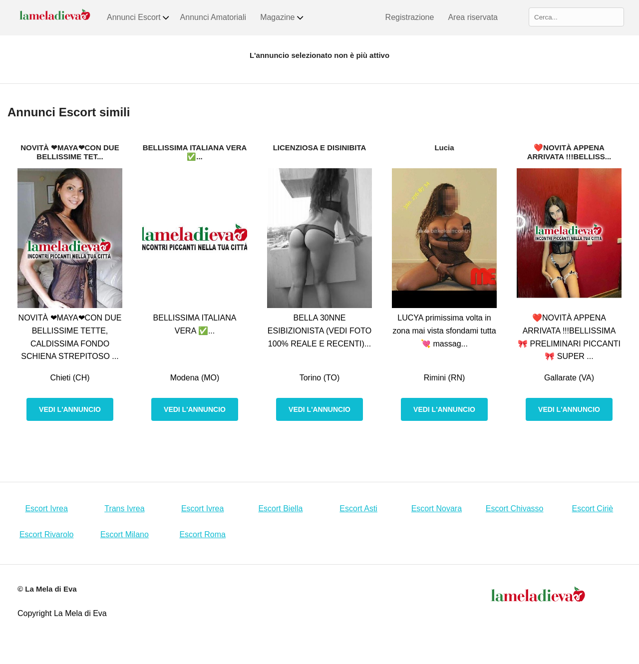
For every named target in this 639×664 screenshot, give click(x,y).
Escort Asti (358, 508)
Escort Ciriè (593, 508)
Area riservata (473, 17)
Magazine (282, 17)
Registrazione (409, 17)
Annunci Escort (138, 17)
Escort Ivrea (46, 508)
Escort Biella (280, 508)
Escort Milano (124, 534)
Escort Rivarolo (46, 534)
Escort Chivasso (515, 508)
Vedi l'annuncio (70, 409)
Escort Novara (436, 508)
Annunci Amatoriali (213, 17)
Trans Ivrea (124, 508)
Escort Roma (202, 534)
